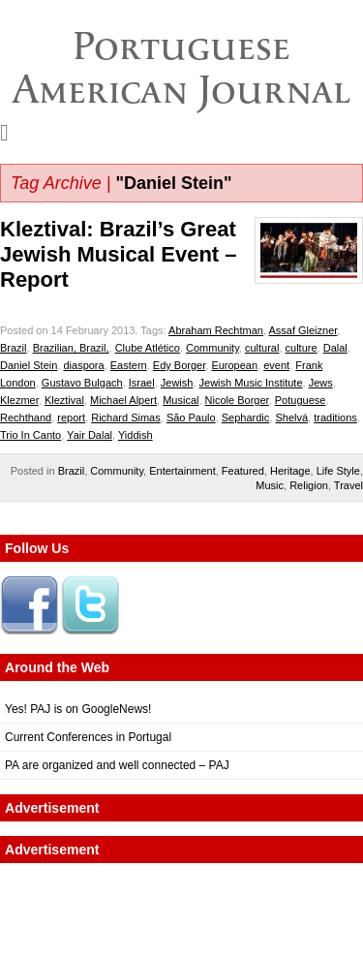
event (276, 365)
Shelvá (291, 417)
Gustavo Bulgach (82, 382)
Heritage (290, 471)
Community (212, 348)
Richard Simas (126, 417)
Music (270, 485)
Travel (348, 485)
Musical (180, 400)
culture (302, 348)
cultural (262, 348)
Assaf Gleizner (302, 330)
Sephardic (246, 417)
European (234, 365)
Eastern (128, 365)
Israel (142, 382)
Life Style (338, 471)
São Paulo (191, 417)
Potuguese (300, 400)
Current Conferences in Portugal (88, 737)
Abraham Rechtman (215, 330)
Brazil (13, 348)
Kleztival (64, 400)
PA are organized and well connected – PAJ (117, 765)
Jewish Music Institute (251, 382)
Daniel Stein (28, 365)
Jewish (177, 382)
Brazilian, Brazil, (71, 348)
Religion (308, 485)
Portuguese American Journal (181, 67)
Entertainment (182, 471)
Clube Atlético (147, 348)
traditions (335, 417)
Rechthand (25, 417)
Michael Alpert (123, 400)
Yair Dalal (89, 435)
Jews (321, 382)
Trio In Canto (30, 435)
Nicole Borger (237, 400)
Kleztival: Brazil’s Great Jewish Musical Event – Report (118, 254)
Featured (243, 471)
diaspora (83, 365)
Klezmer (19, 400)
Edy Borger (179, 365)
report (71, 417)
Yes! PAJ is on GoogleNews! (78, 709)
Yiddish (135, 435)
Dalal (335, 348)
